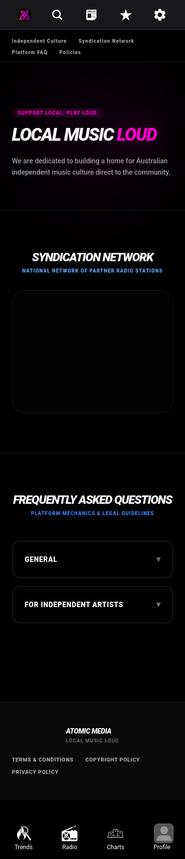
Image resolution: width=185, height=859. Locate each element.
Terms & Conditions (43, 760)
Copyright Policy (112, 760)
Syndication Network (106, 41)
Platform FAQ (29, 52)
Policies (70, 52)
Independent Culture (39, 41)
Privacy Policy (35, 772)
